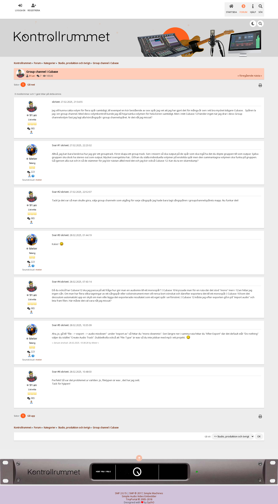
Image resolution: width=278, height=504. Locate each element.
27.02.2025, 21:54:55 (67, 97)
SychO (150, 497)
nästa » (258, 71)
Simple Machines (153, 488)
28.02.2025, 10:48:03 (72, 367)
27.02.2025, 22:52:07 (72, 187)
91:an (32, 71)
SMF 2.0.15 (121, 488)
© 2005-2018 (145, 494)
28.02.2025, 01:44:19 (72, 230)
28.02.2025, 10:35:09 (72, 320)
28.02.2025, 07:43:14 (72, 277)
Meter (33, 154)
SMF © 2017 (136, 488)
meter (39, 175)
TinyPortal (131, 494)
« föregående (245, 71)
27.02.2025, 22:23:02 (72, 140)
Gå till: (208, 432)
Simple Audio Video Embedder (139, 491)
